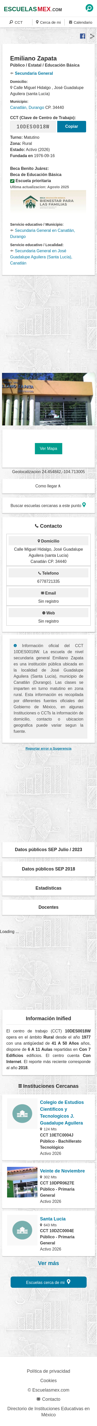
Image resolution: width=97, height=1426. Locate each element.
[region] (49, 324)
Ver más (48, 1263)
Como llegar (48, 486)
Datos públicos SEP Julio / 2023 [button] (48, 849)
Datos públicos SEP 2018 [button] (48, 869)
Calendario (80, 22)
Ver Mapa (48, 448)
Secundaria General (31, 73)
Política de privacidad (48, 1371)
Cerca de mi (48, 22)
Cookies (48, 1380)
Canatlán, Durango (27, 107)
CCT (16, 22)
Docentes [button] (48, 907)
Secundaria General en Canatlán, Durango (42, 233)
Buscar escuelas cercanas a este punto (48, 504)
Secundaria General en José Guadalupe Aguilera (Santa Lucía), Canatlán (41, 257)
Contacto (48, 1399)
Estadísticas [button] (48, 888)
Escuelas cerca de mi (48, 1281)
